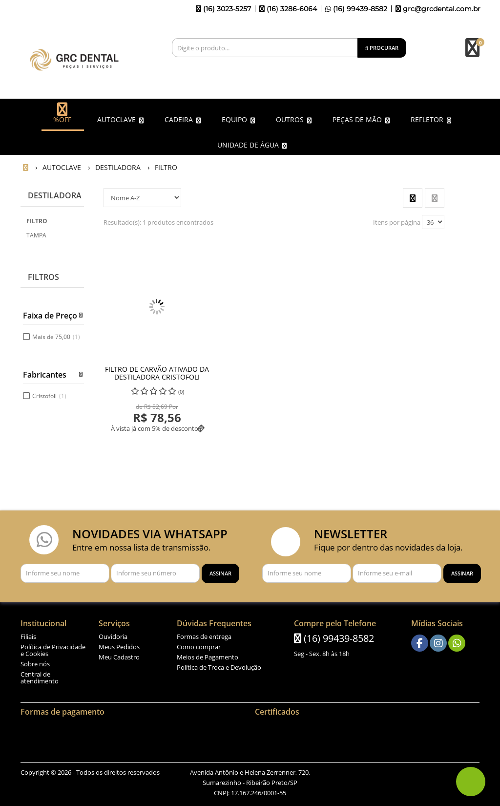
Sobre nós (35, 661)
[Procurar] (381, 48)
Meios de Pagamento (207, 655)
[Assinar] (220, 571)
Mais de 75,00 (56, 335)
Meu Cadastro (119, 655)
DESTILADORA (55, 193)
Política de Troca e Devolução (219, 665)
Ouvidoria (113, 634)
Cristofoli (49, 394)
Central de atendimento (40, 675)
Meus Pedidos (119, 644)
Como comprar (199, 644)
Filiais (28, 634)
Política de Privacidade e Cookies (53, 648)
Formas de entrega (204, 634)
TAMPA (36, 233)
